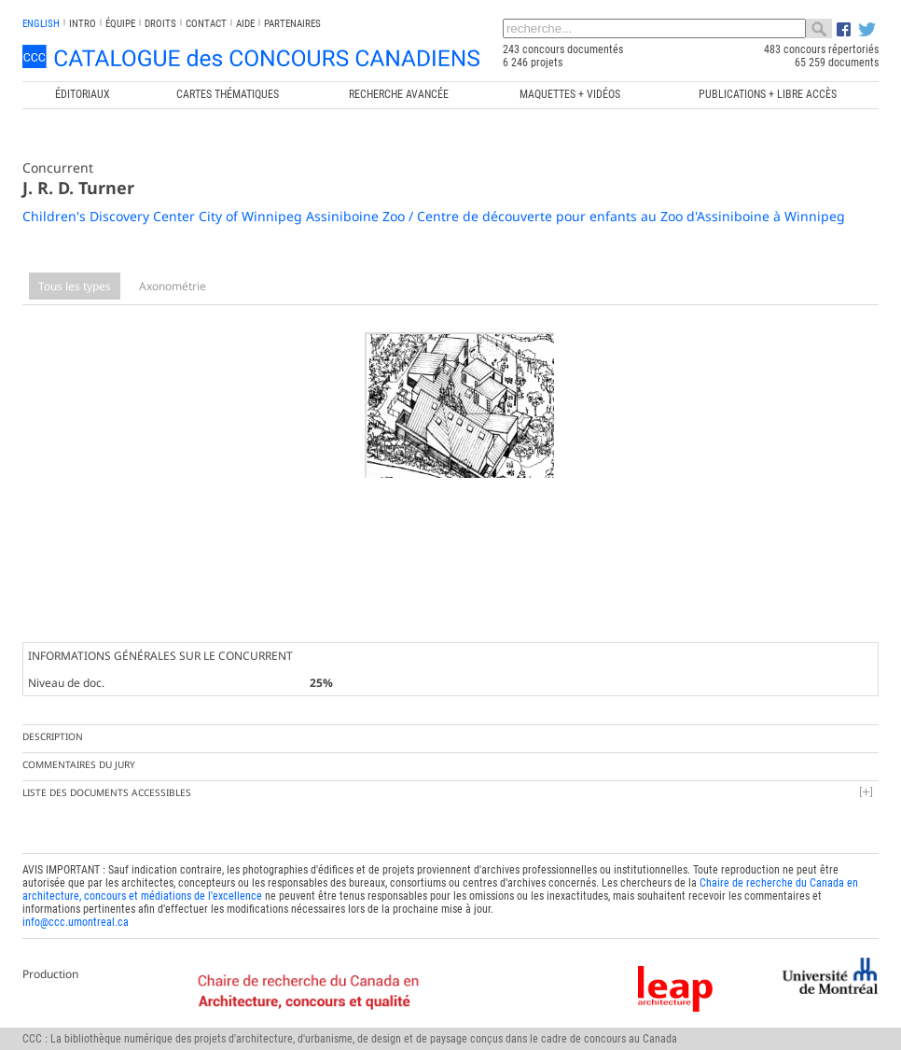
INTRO (82, 24)
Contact (206, 24)
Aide (245, 24)
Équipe (120, 24)
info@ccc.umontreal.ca (75, 905)
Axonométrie (172, 286)
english (41, 24)
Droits (160, 24)
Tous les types (74, 286)
